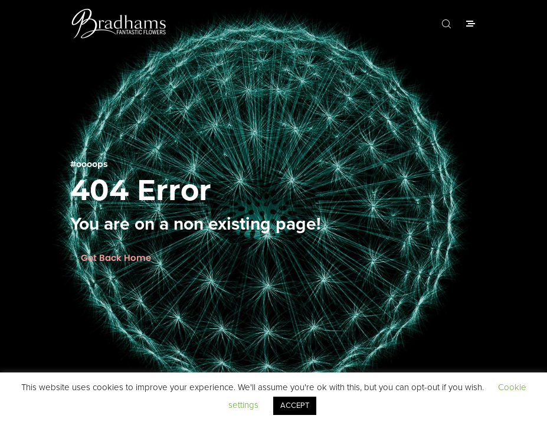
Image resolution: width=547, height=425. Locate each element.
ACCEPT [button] (294, 405)
